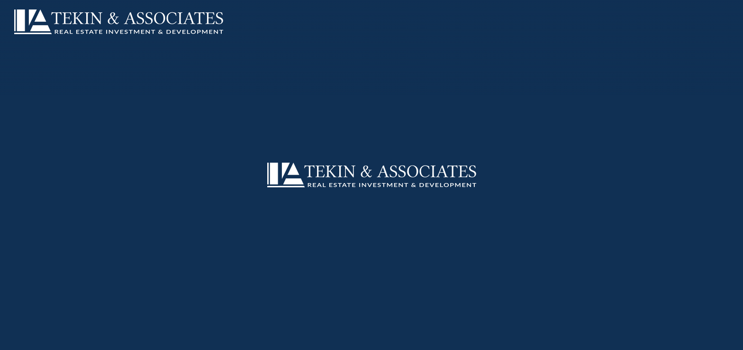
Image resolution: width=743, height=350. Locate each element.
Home (23, 339)
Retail (186, 339)
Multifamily (146, 339)
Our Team (100, 339)
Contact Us (226, 339)
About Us (58, 339)
